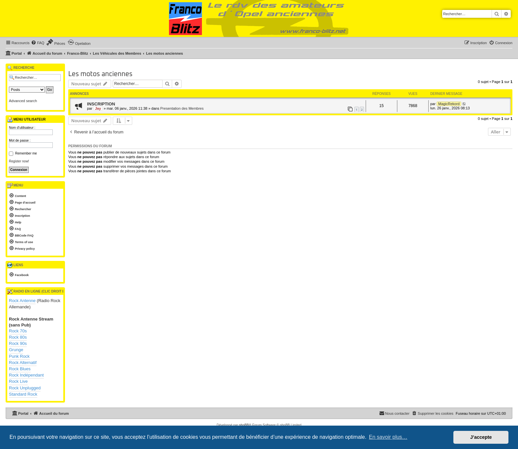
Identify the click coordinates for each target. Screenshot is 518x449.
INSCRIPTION (101, 103)
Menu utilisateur (26, 119)
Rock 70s (18, 330)
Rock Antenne (22, 300)
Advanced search (23, 101)
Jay (98, 108)
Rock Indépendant (26, 375)
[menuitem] (37, 43)
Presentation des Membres (181, 108)
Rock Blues (20, 368)
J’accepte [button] (481, 437)
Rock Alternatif (23, 362)
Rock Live (18, 381)
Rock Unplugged (25, 387)
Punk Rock (19, 356)
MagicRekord (449, 104)
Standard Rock (23, 394)
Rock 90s (18, 343)
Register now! (19, 161)
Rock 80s (18, 337)
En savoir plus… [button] (388, 437)
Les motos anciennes (100, 74)
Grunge (16, 349)
